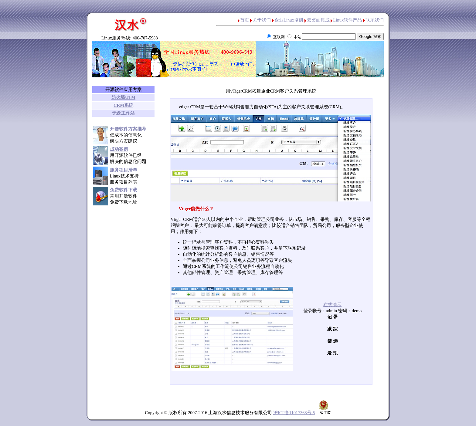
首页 (244, 20)
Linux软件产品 (347, 20)
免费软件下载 (123, 190)
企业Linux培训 (288, 20)
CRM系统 (123, 105)
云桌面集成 (318, 20)
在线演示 (332, 304)
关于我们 (262, 20)
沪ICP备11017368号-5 (294, 412)
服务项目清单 (123, 169)
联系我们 (374, 20)
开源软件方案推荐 (128, 129)
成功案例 (119, 149)
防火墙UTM (123, 97)
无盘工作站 (123, 113)
